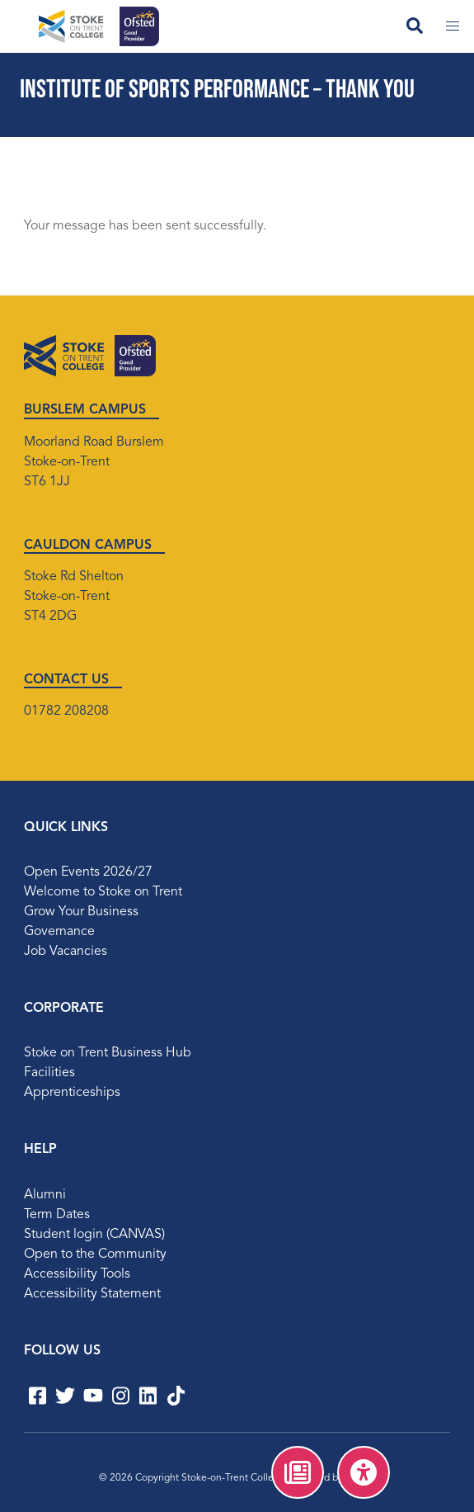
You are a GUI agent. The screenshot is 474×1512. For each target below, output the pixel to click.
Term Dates (57, 1214)
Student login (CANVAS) (94, 1234)
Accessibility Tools (77, 1274)
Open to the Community (95, 1254)
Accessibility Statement (92, 1294)
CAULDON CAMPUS (88, 545)
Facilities (49, 1073)
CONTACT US (66, 680)
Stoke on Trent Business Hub (107, 1053)
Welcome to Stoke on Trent (103, 892)
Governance (59, 931)
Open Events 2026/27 (88, 872)
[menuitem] (297, 1472)
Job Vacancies (65, 951)
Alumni (45, 1195)
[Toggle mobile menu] (452, 26)
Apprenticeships (72, 1092)
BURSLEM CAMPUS (85, 410)
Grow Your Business (81, 912)
